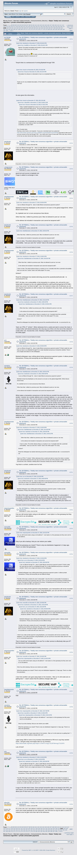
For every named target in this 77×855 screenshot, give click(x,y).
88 (11, 25)
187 (4, 30)
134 (56, 26)
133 (54, 26)
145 (22, 28)
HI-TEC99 (7, 37)
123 (29, 26)
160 (59, 28)
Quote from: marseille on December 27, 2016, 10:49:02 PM (31, 602)
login (20, 10)
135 (59, 26)
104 (43, 25)
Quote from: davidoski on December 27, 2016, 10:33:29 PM (31, 558)
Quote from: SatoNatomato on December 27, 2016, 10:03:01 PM (32, 230)
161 (62, 28)
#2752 (71, 509)
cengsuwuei (8, 167)
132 (51, 26)
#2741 (71, 39)
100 (33, 25)
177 (41, 29)
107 (51, 25)
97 (27, 25)
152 (39, 28)
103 (41, 25)
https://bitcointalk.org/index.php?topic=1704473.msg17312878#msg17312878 (40, 743)
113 (4, 26)
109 (55, 25)
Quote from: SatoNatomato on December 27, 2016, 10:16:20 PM (32, 300)
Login (22, 16)
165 (12, 29)
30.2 (24, 14)
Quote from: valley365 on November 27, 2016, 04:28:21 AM (33, 102)
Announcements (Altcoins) (39, 20)
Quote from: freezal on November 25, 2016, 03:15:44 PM (32, 71)
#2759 (71, 753)
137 (63, 26)
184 (59, 29)
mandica (7, 366)
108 (53, 25)
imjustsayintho (9, 508)
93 (20, 25)
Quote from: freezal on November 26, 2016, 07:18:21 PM (33, 104)
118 (17, 26)
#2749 (71, 367)
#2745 (71, 226)
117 (14, 26)
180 (49, 29)
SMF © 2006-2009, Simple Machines (45, 850)
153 (42, 28)
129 (44, 26)
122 (26, 26)
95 (24, 25)
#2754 (71, 554)
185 (61, 29)
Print (71, 30)
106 (48, 25)
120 (21, 26)
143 (17, 28)
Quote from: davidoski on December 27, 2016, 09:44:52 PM (31, 43)
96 (26, 25)
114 (7, 26)
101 (36, 25)
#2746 (71, 252)
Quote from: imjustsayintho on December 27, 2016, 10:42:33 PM (32, 532)
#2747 (71, 295)
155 (47, 28)
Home (8, 16)
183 (56, 29)
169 (21, 29)
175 (36, 29)
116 (12, 26)
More (33, 16)
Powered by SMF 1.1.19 (28, 850)
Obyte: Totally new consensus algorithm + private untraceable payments (32, 834)
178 (44, 29)
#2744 (71, 198)
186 (63, 29)
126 (36, 26)
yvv (5, 340)
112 (63, 25)
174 (34, 29)
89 (13, 25)
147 (27, 28)
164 (9, 29)
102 (38, 25)
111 (60, 25)
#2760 (71, 804)
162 (4, 29)
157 (52, 28)
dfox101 (7, 802)
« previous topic (69, 26)
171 (26, 29)
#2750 (71, 423)
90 (15, 25)
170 (24, 29)
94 (22, 25)
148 (30, 28)
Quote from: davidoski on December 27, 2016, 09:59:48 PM (31, 202)
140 (10, 28)
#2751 (71, 472)
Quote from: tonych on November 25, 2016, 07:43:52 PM (30, 69)
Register (27, 16)
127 (39, 26)
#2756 (71, 652)
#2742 (71, 143)
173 (31, 29)
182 (54, 29)
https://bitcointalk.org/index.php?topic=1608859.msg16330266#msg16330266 (37, 132)
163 (7, 29)
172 (29, 29)
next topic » (71, 27)
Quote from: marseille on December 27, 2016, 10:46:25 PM (31, 656)
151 (37, 28)
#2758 (71, 706)
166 (14, 29)
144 (20, 28)
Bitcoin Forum (7, 20)
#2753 (71, 528)
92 (19, 25)
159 (57, 28)
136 (61, 26)
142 (15, 28)
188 (7, 30)
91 (17, 25)
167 (17, 29)
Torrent (28, 14)
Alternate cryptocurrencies (21, 20)
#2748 (71, 341)
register (25, 10)
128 (41, 26)
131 (49, 26)
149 (32, 28)
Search (18, 16)
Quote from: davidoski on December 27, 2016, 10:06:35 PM (31, 256)
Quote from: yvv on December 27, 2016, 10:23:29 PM (29, 476)
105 (46, 25)
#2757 (71, 691)
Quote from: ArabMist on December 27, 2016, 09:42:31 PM (32, 45)
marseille (7, 527)
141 (12, 28)
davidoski (7, 141)
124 (31, 26)
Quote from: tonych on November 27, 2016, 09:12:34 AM (30, 100)
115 (9, 26)
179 (46, 29)
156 (49, 28)
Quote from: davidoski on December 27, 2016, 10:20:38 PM (31, 427)
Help (13, 16)
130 (46, 26)
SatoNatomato (9, 196)
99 (31, 25)
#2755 (71, 598)
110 (58, 25)
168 (19, 29)
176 (39, 29)
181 (51, 29)
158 (54, 28)
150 (35, 28)
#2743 (71, 168)
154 (44, 28)
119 (19, 26)
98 (29, 25)
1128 (11, 30)
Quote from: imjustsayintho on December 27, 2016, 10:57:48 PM (32, 711)
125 (34, 26)
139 (7, 28)
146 (25, 28)
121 (24, 26)
